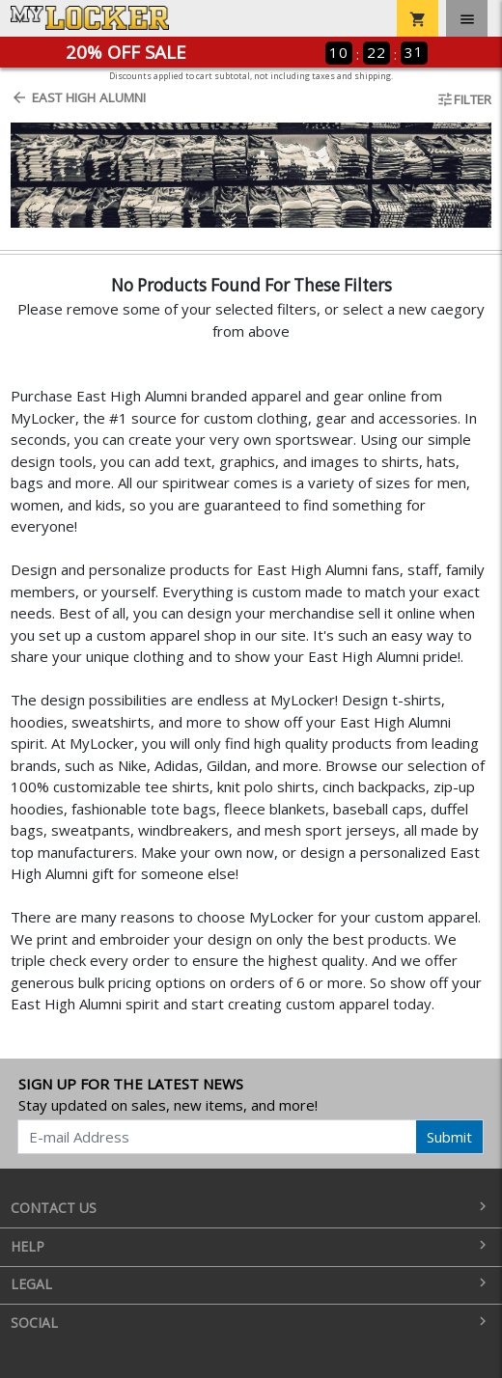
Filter (463, 99)
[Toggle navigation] (467, 18)
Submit (449, 1136)
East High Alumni (78, 97)
